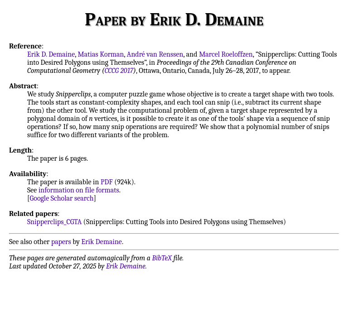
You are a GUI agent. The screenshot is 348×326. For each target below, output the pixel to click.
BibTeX (162, 258)
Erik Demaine (102, 242)
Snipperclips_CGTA (54, 222)
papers (61, 242)
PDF (107, 182)
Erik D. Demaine (51, 54)
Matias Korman (101, 54)
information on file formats (79, 190)
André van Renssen (155, 54)
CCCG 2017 (119, 71)
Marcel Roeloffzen (226, 54)
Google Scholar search (62, 198)
